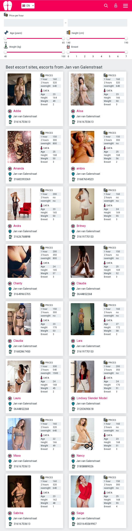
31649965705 (22, 294)
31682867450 (22, 351)
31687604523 (85, 179)
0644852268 (84, 294)
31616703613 (22, 122)
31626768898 (22, 236)
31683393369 (22, 179)
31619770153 (85, 236)
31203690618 (85, 409)
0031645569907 (87, 524)
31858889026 (85, 466)
